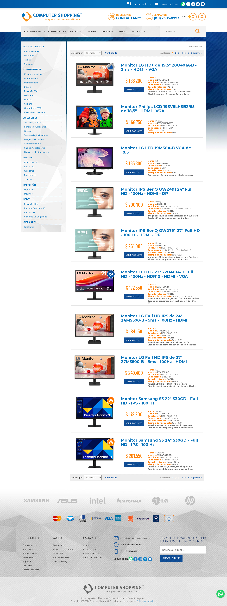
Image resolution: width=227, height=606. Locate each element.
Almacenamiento (32, 143)
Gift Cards (138, 31)
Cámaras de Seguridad (35, 216)
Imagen (93, 31)
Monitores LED (31, 162)
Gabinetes (29, 95)
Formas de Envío (139, 3)
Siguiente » (196, 53)
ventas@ (135, 538)
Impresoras (30, 189)
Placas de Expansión (34, 112)
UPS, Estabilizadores (34, 139)
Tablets (28, 59)
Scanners (29, 179)
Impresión (109, 31)
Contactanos (129, 18)
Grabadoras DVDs (33, 108)
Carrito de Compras (92, 557)
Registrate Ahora (91, 553)
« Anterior (165, 53)
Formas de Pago (166, 3)
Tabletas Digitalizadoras (36, 135)
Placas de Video (32, 91)
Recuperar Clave (91, 549)
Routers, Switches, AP (34, 208)
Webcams (29, 170)
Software (28, 63)
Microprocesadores (34, 74)
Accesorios (77, 31)
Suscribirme (171, 558)
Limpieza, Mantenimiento (36, 152)
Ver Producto (134, 89)
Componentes (57, 31)
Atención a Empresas (63, 549)
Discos (27, 86)
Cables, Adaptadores (34, 147)
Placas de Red (31, 203)
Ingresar (87, 545)
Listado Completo (31, 569)
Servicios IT (58, 553)
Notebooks (29, 55)
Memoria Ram (31, 82)
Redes (123, 31)
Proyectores (30, 175)
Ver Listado (111, 53)
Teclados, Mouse (32, 122)
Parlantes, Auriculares (35, 126)
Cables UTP (29, 212)
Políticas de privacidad (146, 601)
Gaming (28, 130)
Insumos (28, 193)
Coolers (28, 103)
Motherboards (31, 78)
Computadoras (31, 51)
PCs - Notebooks (34, 31)
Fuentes (28, 99)
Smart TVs (29, 166)
